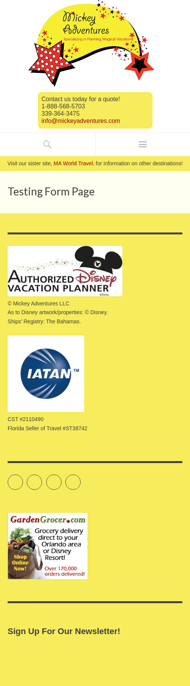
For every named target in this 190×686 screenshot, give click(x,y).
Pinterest (80, 479)
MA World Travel (73, 163)
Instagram (61, 479)
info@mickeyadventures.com (81, 121)
